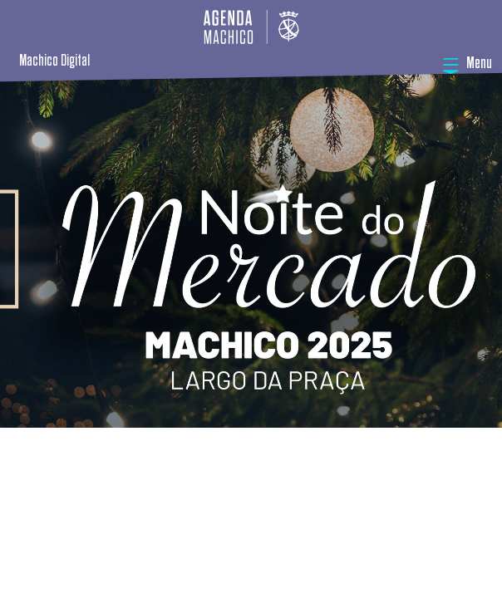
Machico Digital (54, 61)
